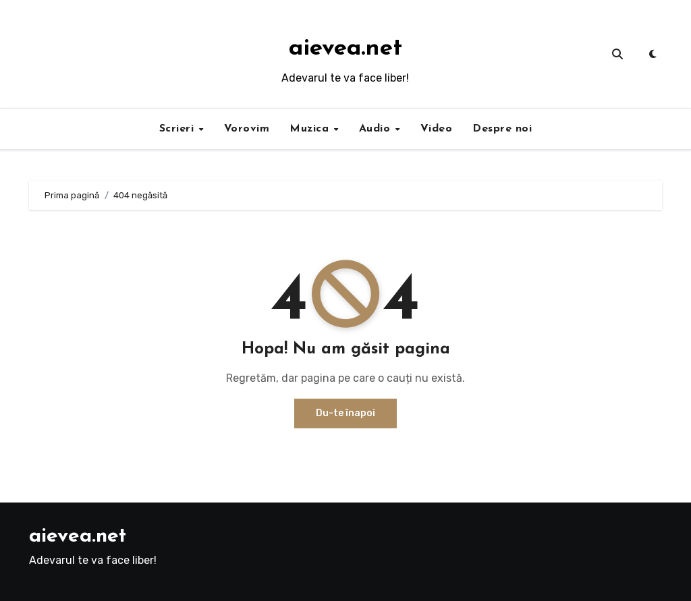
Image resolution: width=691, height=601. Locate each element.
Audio (376, 128)
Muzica (311, 128)
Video (436, 128)
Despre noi (502, 128)
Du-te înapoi (345, 413)
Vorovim (247, 128)
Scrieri (178, 128)
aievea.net (345, 49)
